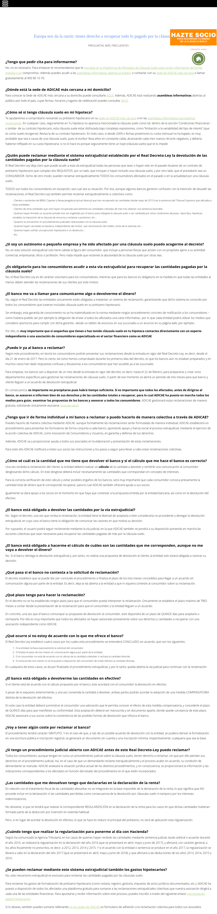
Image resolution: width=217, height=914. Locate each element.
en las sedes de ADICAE (84, 907)
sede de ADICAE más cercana (175, 73)
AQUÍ (110, 95)
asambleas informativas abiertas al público (104, 73)
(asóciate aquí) (69, 405)
